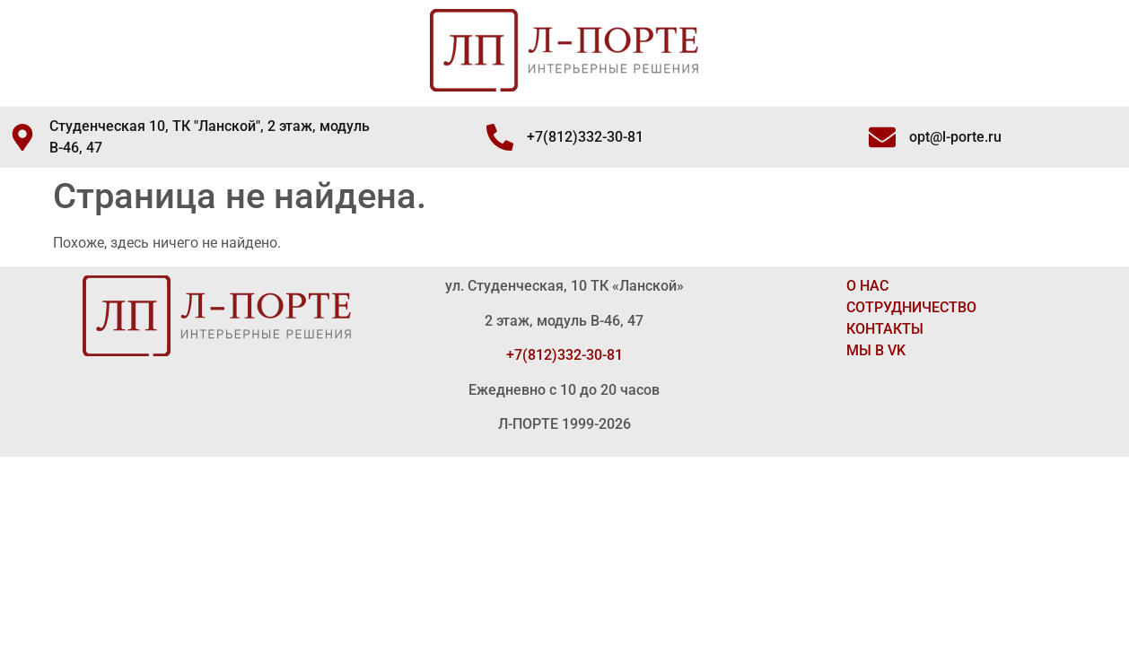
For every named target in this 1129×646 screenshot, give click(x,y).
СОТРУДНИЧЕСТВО (911, 307)
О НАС (867, 285)
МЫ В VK (876, 350)
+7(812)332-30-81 (564, 354)
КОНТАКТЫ (884, 328)
